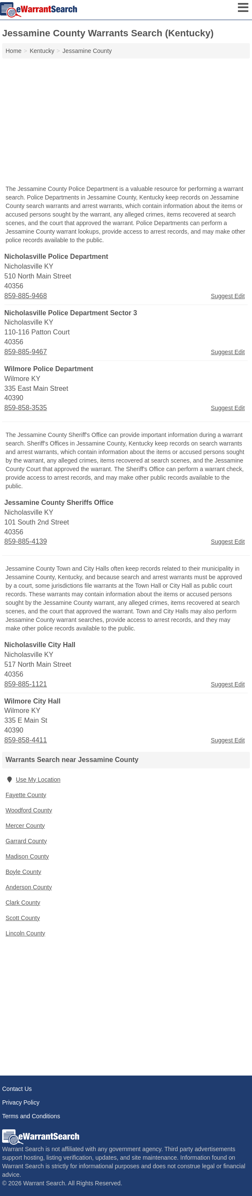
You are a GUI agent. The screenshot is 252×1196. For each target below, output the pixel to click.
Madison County (27, 856)
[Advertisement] (126, 122)
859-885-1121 (25, 684)
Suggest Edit (228, 296)
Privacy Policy (20, 1102)
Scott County (23, 918)
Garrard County (26, 841)
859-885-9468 (25, 295)
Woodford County (29, 810)
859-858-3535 (25, 407)
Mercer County (25, 825)
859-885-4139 (25, 541)
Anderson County (29, 887)
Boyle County (23, 871)
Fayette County (26, 794)
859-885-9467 (25, 351)
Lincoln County (25, 933)
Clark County (23, 902)
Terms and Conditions (31, 1116)
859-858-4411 (25, 740)
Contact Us (17, 1088)
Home (13, 50)
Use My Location (33, 779)
